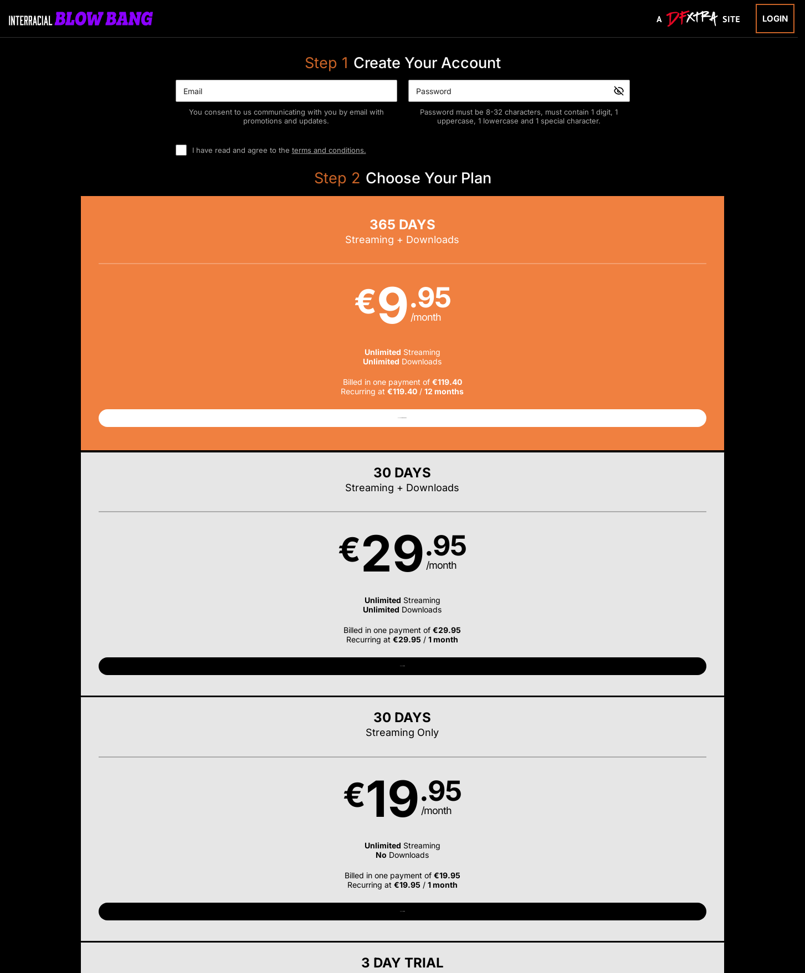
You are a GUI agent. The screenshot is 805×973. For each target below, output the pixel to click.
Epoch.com (187, 902)
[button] (147, 328)
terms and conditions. (329, 150)
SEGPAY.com (487, 902)
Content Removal (643, 902)
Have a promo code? (672, 472)
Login (775, 18)
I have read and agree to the (279, 150)
